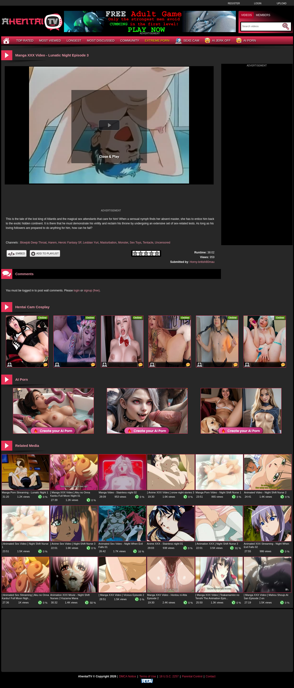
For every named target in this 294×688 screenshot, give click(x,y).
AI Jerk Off (218, 41)
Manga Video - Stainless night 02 (118, 492)
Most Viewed (50, 40)
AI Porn (246, 41)
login (77, 290)
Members (263, 15)
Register (234, 3)
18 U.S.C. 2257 (169, 676)
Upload (281, 3)
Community (129, 40)
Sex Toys (135, 242)
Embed (16, 253)
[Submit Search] (285, 26)
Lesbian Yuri (91, 242)
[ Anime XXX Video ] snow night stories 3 (170, 492)
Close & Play (109, 156)
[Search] (261, 26)
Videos (246, 15)
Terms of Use (147, 676)
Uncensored (162, 242)
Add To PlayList (45, 253)
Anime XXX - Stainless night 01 (165, 543)
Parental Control (192, 676)
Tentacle (148, 242)
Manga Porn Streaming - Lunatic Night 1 (25, 492)
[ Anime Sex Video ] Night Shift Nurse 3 (72, 543)
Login (257, 3)
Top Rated (25, 40)
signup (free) (91, 290)
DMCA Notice (127, 676)
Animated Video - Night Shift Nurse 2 (265, 492)
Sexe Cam (187, 41)
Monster (123, 242)
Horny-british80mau (202, 262)
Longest (74, 40)
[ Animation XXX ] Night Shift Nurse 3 (216, 543)
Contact (210, 676)
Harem (52, 242)
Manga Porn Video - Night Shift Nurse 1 (218, 492)
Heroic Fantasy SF (69, 242)
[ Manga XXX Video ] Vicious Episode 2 (121, 595)
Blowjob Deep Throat (33, 242)
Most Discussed (101, 40)
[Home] (7, 40)
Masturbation (108, 242)
